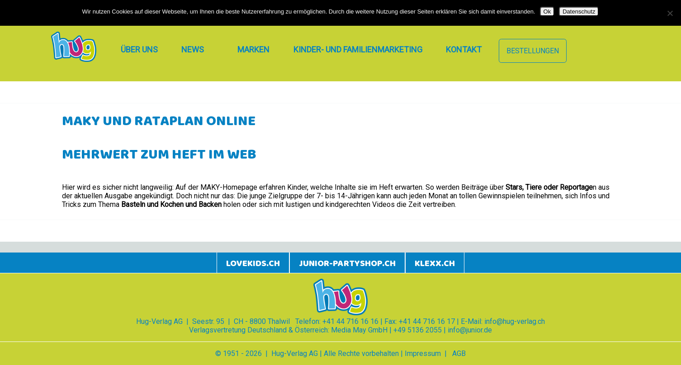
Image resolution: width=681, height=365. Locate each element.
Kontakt (464, 49)
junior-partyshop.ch (347, 264)
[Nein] (669, 13)
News (192, 49)
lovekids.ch (253, 264)
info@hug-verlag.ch (514, 321)
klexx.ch (435, 264)
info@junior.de (470, 330)
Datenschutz (579, 11)
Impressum (423, 353)
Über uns (139, 49)
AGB (459, 353)
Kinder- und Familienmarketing (357, 49)
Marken (253, 49)
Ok (547, 11)
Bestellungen (532, 51)
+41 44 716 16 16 (350, 321)
